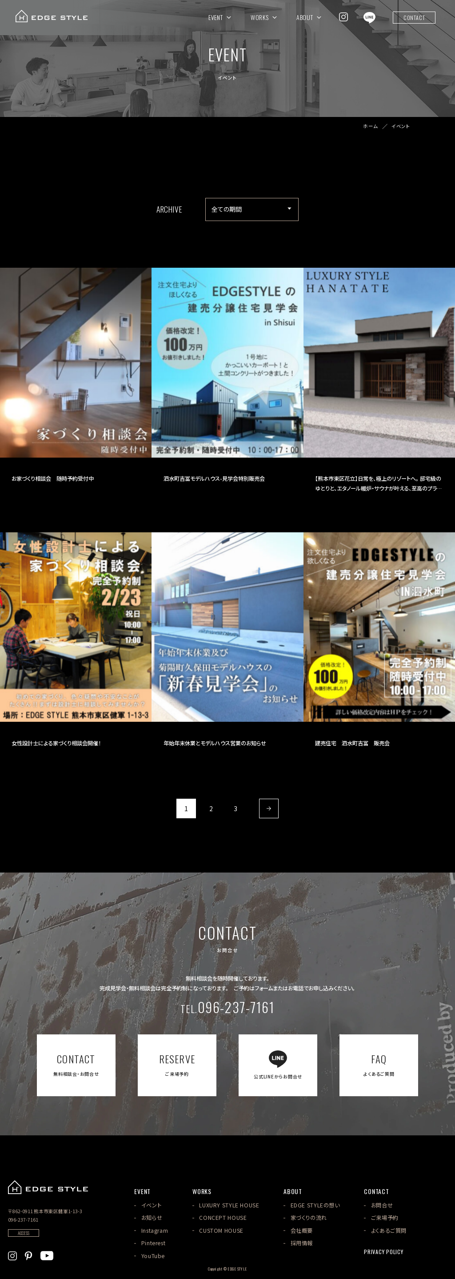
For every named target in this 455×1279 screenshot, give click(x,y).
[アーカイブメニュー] (252, 209)
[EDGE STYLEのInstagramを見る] (343, 16)
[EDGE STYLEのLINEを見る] (369, 16)
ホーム (370, 126)
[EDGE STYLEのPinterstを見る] (28, 1254)
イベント (400, 126)
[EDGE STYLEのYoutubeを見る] (46, 1254)
